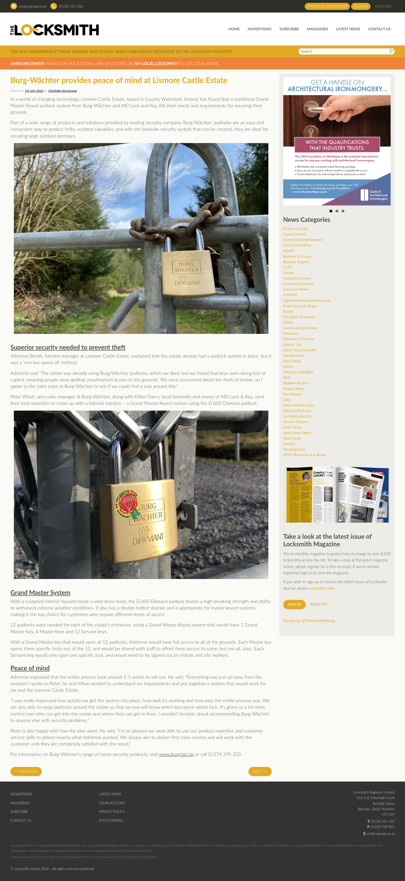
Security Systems (295, 421)
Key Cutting (291, 361)
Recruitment (292, 394)
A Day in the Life (295, 229)
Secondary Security (297, 416)
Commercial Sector (297, 278)
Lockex (288, 366)
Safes (287, 400)
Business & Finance (297, 256)
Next (260, 771)
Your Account (112, 803)
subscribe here (321, 588)
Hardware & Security (298, 339)
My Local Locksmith (327, 6)
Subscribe (289, 29)
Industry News (294, 355)
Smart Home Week (297, 433)
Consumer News (295, 289)
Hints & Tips (292, 344)
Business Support (296, 262)
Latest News (348, 29)
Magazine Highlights (298, 372)
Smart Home (292, 427)
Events (288, 311)
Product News (293, 389)
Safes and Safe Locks (298, 405)
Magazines (317, 29)
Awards (288, 251)
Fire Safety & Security (299, 317)
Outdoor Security (296, 383)
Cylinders (290, 295)
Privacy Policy (112, 811)
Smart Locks (292, 438)
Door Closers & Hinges (300, 306)
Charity (288, 273)
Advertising (260, 29)
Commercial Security (298, 284)
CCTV (287, 267)
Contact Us (379, 29)
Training (289, 444)
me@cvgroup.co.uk (33, 6)
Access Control (294, 234)
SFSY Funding (111, 820)
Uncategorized (294, 449)
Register (383, 6)
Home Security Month (299, 350)
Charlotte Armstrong (62, 91)
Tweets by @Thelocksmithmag (309, 620)
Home (234, 29)
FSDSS (288, 322)
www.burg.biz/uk (176, 754)
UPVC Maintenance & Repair (304, 455)
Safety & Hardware (297, 411)
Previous (26, 771)
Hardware (290, 333)
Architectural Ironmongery (302, 240)
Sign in (360, 6)
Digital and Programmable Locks (307, 300)
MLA (287, 377)
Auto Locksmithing (297, 245)
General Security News (300, 328)
